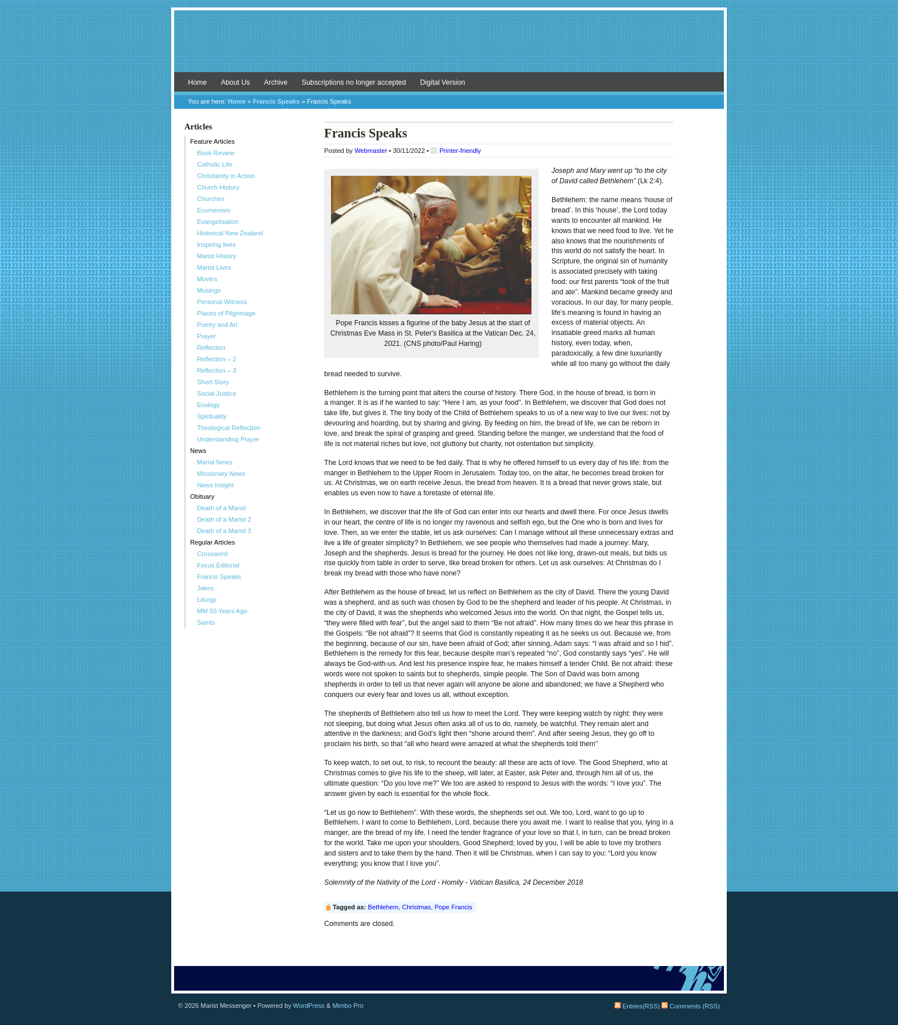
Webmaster (371, 150)
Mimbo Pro (347, 1005)
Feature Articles (212, 141)
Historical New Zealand (230, 233)
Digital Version (442, 82)
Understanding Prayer (228, 439)
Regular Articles (212, 542)
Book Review (215, 152)
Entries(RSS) (637, 1006)
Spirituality (212, 416)
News (198, 450)
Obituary (202, 496)
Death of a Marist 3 (224, 530)
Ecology (208, 404)
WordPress (309, 1005)
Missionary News (221, 473)
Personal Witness (222, 301)
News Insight (215, 485)
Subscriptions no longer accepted (354, 82)
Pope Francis (453, 907)
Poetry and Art (217, 324)
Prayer (206, 336)
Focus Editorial (218, 565)
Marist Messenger (449, 47)
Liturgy (206, 599)
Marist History (216, 256)
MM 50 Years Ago (222, 611)
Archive (275, 82)
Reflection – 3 (216, 370)
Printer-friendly (460, 150)
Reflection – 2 (216, 359)
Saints (206, 622)
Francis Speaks (276, 101)
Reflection (211, 347)
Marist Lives (214, 267)
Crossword (212, 553)
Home (197, 82)
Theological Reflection (228, 427)
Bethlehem (383, 907)
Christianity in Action (226, 175)
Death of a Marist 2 (224, 519)
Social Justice (216, 393)
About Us (235, 82)
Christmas (416, 907)
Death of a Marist (221, 507)
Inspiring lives (216, 244)
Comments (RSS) (690, 1006)
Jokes (205, 588)
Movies (207, 278)
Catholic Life (215, 164)
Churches (210, 198)
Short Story (213, 382)
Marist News (215, 462)
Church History (218, 187)
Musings (209, 290)
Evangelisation (218, 221)
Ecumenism (213, 210)
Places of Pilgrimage (226, 313)
